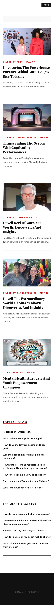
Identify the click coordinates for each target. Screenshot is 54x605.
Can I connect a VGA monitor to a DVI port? (26, 481)
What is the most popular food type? (22, 438)
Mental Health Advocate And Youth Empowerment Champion (26, 382)
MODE (46, 5)
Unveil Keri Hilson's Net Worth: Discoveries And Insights (22, 227)
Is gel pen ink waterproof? (17, 431)
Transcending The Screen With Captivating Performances (24, 147)
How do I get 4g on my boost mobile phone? (27, 536)
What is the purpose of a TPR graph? (23, 487)
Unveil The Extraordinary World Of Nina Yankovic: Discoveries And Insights (24, 303)
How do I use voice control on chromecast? (26, 514)
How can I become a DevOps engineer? (24, 474)
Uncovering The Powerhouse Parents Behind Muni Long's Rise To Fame (26, 72)
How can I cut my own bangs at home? (23, 530)
